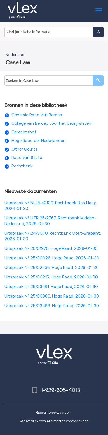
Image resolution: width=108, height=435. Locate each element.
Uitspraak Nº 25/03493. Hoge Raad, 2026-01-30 (51, 305)
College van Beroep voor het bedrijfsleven (51, 123)
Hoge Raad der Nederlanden (38, 140)
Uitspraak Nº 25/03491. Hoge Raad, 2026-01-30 (51, 286)
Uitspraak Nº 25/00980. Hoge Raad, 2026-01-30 (51, 296)
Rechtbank (22, 166)
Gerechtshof (23, 132)
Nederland (15, 54)
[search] (98, 80)
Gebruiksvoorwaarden (53, 412)
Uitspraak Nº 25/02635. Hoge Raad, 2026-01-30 (51, 267)
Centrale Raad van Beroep (36, 115)
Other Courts (24, 149)
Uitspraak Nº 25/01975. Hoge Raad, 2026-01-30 (51, 248)
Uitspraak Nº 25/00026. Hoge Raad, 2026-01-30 (51, 258)
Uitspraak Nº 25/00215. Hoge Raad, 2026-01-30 (51, 277)
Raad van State (26, 157)
